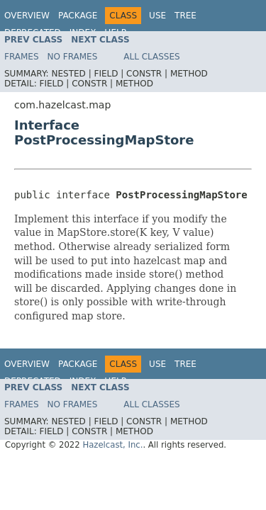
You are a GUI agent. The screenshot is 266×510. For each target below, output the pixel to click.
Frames (21, 57)
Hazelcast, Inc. (112, 445)
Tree (185, 16)
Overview (27, 16)
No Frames (73, 57)
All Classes (151, 57)
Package (77, 16)
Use (157, 16)
